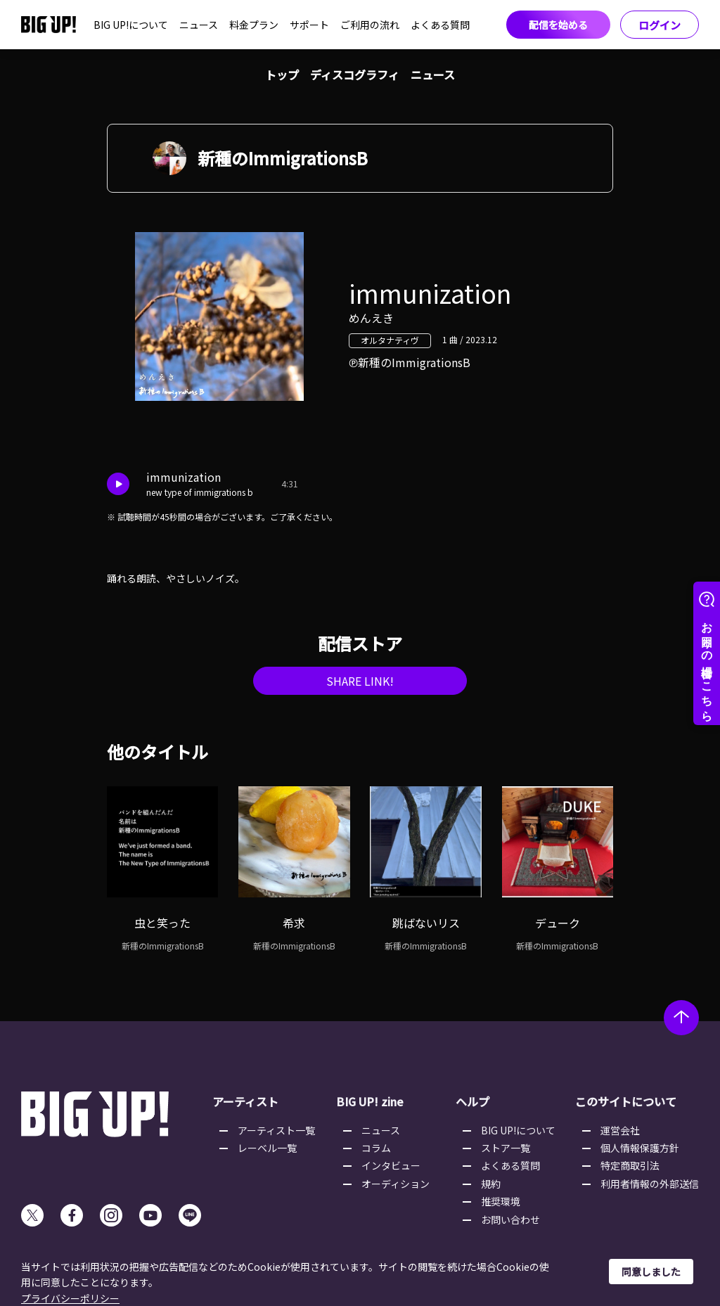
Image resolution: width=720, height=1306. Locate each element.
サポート (309, 25)
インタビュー (390, 1165)
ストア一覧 (505, 1148)
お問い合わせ (510, 1219)
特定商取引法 (630, 1165)
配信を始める (558, 25)
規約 (491, 1184)
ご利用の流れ (369, 25)
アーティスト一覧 (276, 1130)
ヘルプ (472, 1101)
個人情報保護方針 (639, 1148)
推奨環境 (500, 1201)
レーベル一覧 (267, 1148)
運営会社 (620, 1130)
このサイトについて (625, 1101)
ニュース (198, 25)
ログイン (659, 25)
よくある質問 (440, 25)
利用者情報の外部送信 (649, 1184)
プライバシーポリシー (70, 1298)
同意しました (651, 1272)
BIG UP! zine (370, 1101)
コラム (376, 1148)
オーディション (395, 1184)
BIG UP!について (131, 25)
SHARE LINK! (360, 680)
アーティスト (245, 1101)
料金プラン (253, 25)
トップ (282, 74)
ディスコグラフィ (354, 74)
